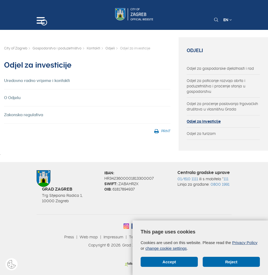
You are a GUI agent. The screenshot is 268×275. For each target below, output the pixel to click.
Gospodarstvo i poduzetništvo (57, 48)
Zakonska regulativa (23, 114)
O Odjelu (12, 97)
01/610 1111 (187, 179)
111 (226, 179)
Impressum (113, 237)
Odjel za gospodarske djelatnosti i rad (220, 68)
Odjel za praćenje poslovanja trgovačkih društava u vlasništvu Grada (222, 106)
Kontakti (93, 48)
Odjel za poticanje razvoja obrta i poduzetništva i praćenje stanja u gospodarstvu (216, 86)
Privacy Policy (244, 242)
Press (69, 237)
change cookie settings (166, 248)
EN (227, 20)
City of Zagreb (15, 48)
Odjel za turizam (201, 133)
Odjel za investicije (204, 121)
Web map (89, 237)
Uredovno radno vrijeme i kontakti (37, 80)
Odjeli (110, 48)
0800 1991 (220, 184)
